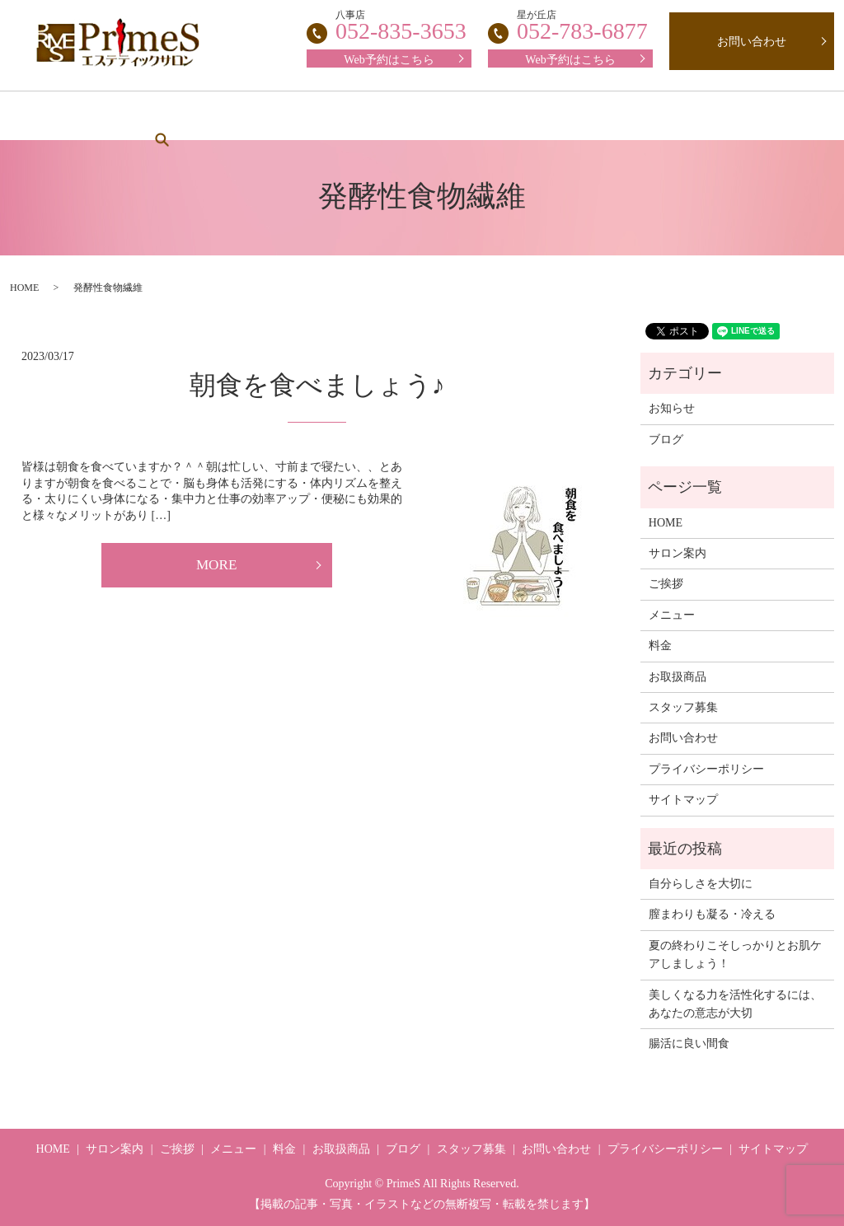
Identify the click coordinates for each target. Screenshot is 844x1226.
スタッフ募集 (500, 116)
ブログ (697, 116)
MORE (216, 566)
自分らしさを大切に (701, 883)
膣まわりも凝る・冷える (712, 914)
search (770, 115)
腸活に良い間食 (689, 1043)
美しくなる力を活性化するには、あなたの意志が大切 (735, 1004)
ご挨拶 (247, 116)
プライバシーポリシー (706, 769)
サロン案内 (157, 116)
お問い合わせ (751, 41)
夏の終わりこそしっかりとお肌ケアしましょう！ (735, 954)
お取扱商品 (607, 116)
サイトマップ (683, 799)
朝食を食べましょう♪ (317, 385)
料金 (410, 116)
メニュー (332, 116)
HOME (67, 116)
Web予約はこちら (570, 60)
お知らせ (672, 408)
